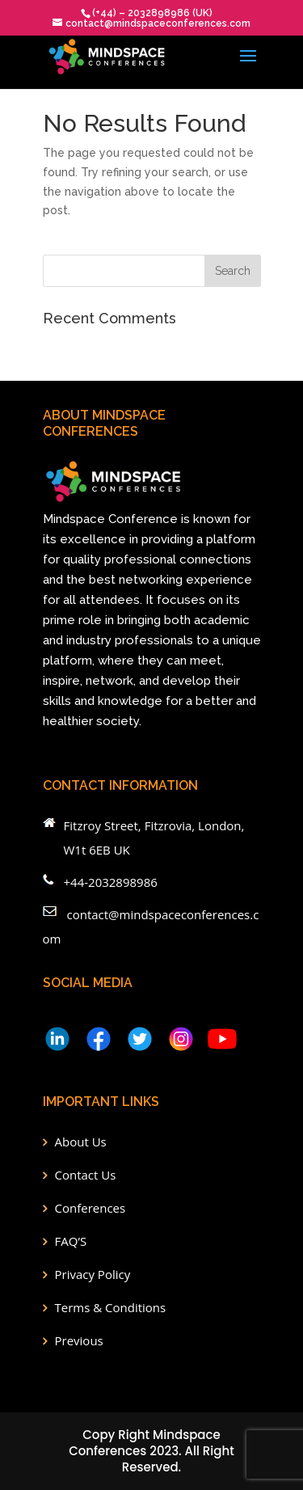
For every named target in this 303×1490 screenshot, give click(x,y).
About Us (81, 1141)
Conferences (90, 1208)
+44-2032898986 (111, 882)
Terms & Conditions (110, 1307)
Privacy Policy (93, 1274)
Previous (79, 1340)
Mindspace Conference (110, 519)
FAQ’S (71, 1241)
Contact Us (85, 1175)
